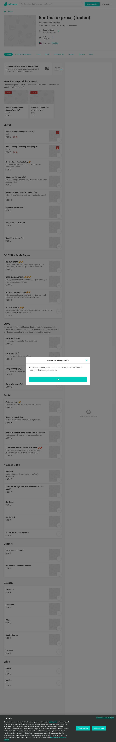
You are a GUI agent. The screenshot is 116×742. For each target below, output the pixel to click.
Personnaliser (83, 729)
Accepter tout (99, 729)
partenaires (53, 723)
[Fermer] (86, 360)
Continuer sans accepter (105, 719)
